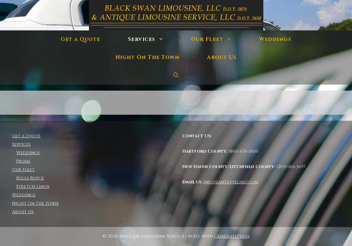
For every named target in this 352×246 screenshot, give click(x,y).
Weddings (275, 39)
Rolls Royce (30, 178)
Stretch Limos (32, 186)
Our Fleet (218, 39)
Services (152, 39)
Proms (23, 161)
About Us (222, 57)
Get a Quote (80, 39)
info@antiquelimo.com (231, 182)
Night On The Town (147, 57)
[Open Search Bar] (176, 76)
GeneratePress (231, 236)
